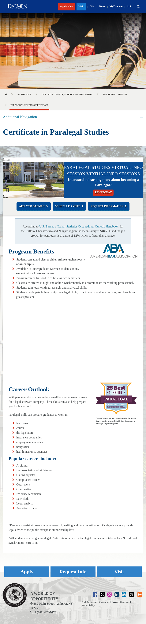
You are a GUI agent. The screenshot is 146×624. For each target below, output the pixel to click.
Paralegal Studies (115, 94)
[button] (138, 6)
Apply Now (66, 6)
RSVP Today (103, 192)
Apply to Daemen (32, 206)
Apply (27, 571)
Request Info (72, 571)
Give (92, 6)
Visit (81, 6)
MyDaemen (116, 6)
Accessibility (88, 605)
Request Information (107, 206)
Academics (24, 94)
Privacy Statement (121, 601)
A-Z (129, 6)
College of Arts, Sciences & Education (67, 94)
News (102, 6)
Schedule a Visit (67, 206)
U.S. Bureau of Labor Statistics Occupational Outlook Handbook (78, 226)
